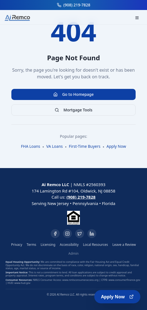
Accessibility (69, 244)
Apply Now (117, 297)
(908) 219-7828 (81, 197)
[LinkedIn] (91, 233)
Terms (31, 244)
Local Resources (95, 244)
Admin (74, 253)
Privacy (16, 244)
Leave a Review (124, 244)
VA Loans (54, 146)
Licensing (48, 244)
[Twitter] (79, 233)
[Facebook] (55, 233)
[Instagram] (67, 233)
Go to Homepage (73, 94)
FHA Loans (30, 146)
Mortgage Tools (73, 109)
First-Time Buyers (84, 146)
